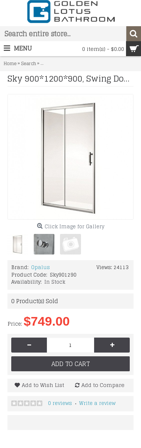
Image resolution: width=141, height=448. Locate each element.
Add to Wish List (43, 385)
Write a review (97, 403)
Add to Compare (102, 385)
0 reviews (60, 403)
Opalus (40, 267)
